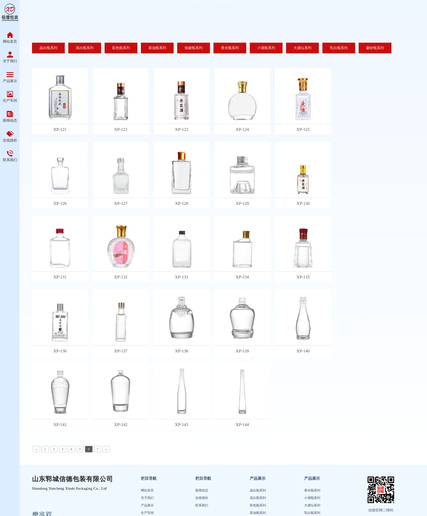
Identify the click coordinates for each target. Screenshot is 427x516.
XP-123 (181, 129)
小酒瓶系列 (312, 498)
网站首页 (147, 490)
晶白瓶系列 (258, 490)
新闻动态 (201, 490)
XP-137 (120, 351)
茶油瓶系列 (258, 513)
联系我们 (201, 505)
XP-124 (242, 129)
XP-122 (120, 129)
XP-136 (60, 351)
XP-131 (60, 277)
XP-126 (60, 203)
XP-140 (303, 351)
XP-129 (242, 203)
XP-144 (242, 424)
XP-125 (303, 129)
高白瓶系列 (258, 498)
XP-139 (242, 351)
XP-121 (60, 129)
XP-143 (181, 424)
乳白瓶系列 (312, 513)
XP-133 (181, 277)
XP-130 (303, 203)
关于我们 (147, 498)
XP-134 (242, 277)
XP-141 (60, 424)
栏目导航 (149, 479)
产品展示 (147, 505)
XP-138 (181, 351)
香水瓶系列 (312, 490)
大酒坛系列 (312, 505)
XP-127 (120, 203)
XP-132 (120, 277)
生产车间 (147, 513)
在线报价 (201, 498)
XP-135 (303, 277)
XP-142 (120, 424)
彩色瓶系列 (258, 505)
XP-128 (181, 203)
